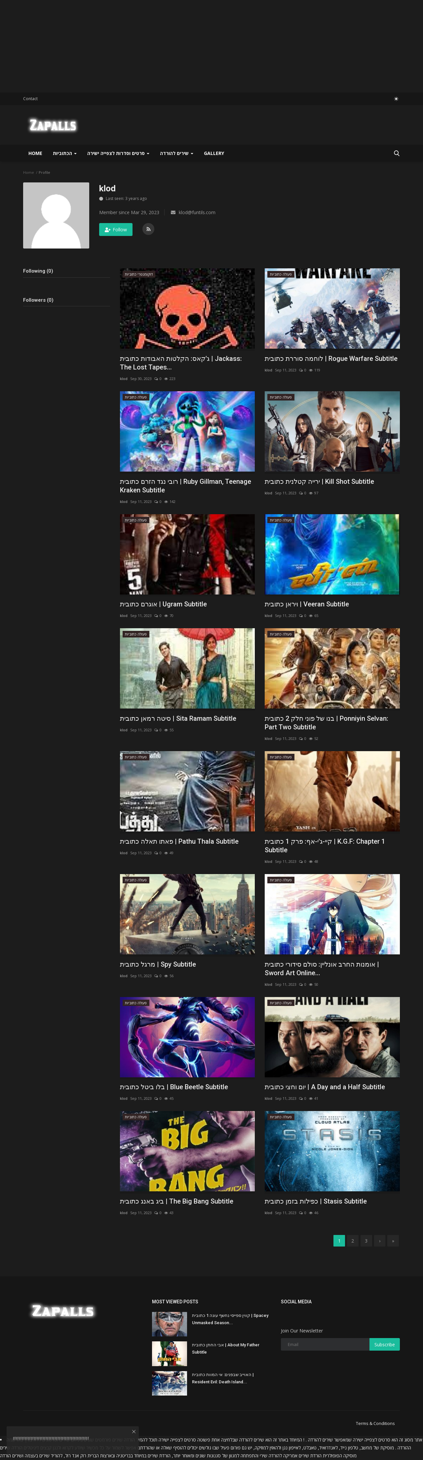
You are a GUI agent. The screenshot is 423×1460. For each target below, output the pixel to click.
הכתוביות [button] (65, 153)
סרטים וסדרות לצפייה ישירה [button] (118, 153)
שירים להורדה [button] (176, 153)
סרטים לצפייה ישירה (371, 1440)
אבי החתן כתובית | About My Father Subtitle (225, 1349)
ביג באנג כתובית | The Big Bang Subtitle (176, 1201)
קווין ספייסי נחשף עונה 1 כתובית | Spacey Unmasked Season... (230, 1320)
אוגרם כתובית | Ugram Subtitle (163, 604)
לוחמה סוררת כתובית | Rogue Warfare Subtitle (331, 359)
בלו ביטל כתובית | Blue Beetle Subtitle (174, 1087)
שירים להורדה (251, 1440)
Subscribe (384, 1345)
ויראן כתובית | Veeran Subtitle (307, 604)
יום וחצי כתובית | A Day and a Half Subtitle (325, 1087)
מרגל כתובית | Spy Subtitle (158, 964)
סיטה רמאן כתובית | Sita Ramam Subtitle (178, 718)
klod (124, 378)
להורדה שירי (271, 1456)
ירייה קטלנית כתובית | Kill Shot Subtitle (319, 481)
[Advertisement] (198, 46)
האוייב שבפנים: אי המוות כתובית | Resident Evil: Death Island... (223, 1378)
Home (35, 153)
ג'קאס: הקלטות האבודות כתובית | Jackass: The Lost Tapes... (181, 363)
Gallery (214, 153)
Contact (30, 98)
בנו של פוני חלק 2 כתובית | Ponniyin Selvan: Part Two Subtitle (326, 722)
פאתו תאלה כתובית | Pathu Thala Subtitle (179, 841)
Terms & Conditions (375, 1424)
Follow (116, 229)
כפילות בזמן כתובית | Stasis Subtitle (316, 1201)
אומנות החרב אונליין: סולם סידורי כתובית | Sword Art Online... (322, 968)
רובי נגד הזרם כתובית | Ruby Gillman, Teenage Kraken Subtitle (185, 486)
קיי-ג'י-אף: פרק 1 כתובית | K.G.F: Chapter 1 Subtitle (325, 845)
